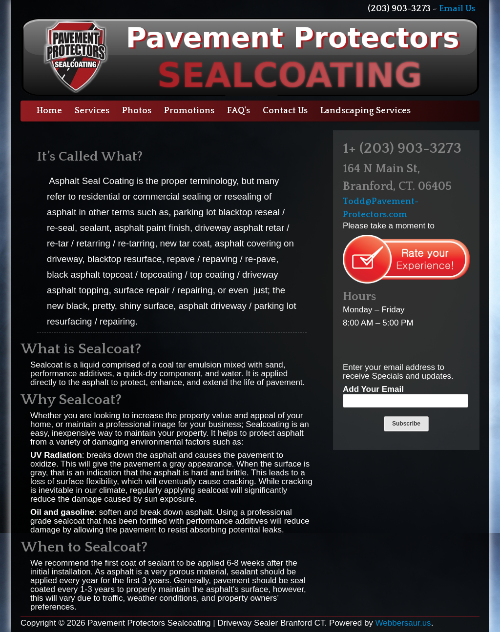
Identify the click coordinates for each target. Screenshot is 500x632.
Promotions (189, 111)
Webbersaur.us (403, 623)
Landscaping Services (365, 111)
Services (92, 111)
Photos (136, 111)
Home (49, 111)
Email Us (457, 9)
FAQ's (238, 111)
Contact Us (285, 111)
